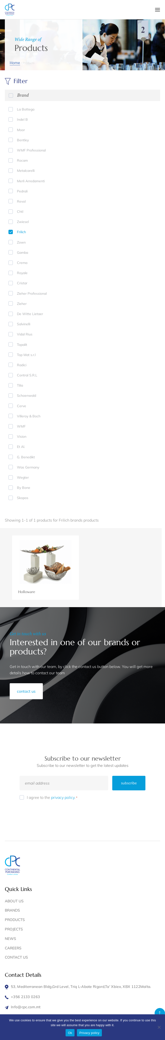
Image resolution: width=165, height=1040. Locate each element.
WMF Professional (31, 150)
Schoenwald (26, 395)
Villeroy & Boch (28, 416)
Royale (22, 273)
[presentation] (56, 814)
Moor (21, 130)
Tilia (20, 385)
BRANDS (12, 910)
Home (15, 63)
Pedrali (22, 191)
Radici (21, 365)
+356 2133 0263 (25, 996)
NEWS (10, 938)
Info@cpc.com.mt (26, 1007)
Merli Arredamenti (31, 181)
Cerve (21, 406)
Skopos (22, 498)
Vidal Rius (24, 334)
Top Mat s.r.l (26, 355)
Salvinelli (23, 324)
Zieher (22, 303)
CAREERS (13, 948)
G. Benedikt (26, 457)
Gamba (22, 252)
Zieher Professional (32, 293)
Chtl (20, 211)
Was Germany (28, 467)
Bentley (23, 140)
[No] (159, 1027)
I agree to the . (52, 797)
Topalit (22, 344)
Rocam (22, 160)
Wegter (23, 477)
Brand (23, 95)
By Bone (23, 487)
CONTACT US (16, 957)
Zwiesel (23, 221)
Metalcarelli (26, 170)
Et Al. (21, 446)
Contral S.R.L (27, 375)
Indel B (22, 119)
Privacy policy (89, 1033)
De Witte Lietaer (30, 314)
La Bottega (25, 109)
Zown (21, 242)
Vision (21, 436)
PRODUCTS (15, 919)
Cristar (22, 283)
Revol (21, 201)
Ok (70, 1033)
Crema (22, 262)
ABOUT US (14, 901)
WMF (21, 426)
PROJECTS (14, 929)
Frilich (21, 232)
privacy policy (63, 797)
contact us (26, 691)
